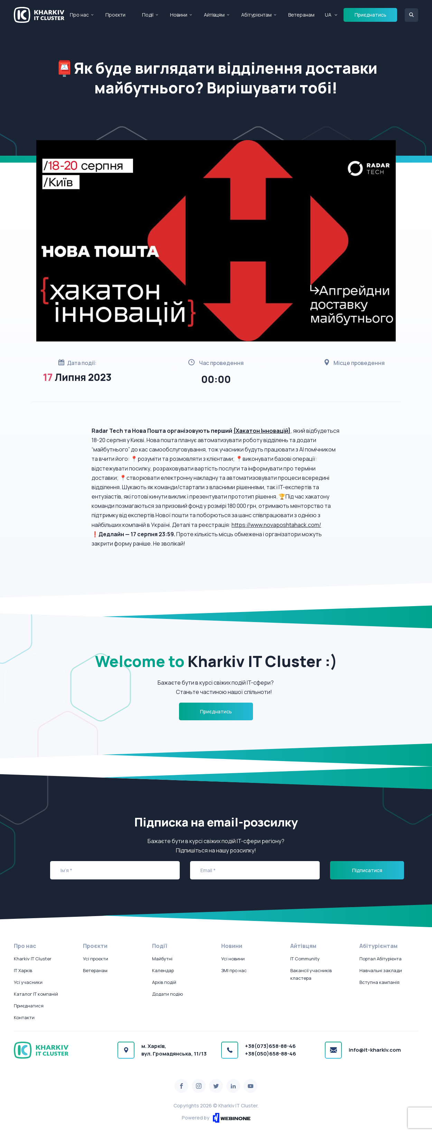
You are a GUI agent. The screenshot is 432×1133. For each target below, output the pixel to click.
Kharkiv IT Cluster (32, 959)
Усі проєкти (95, 959)
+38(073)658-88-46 (270, 1046)
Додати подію (167, 994)
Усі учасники (28, 982)
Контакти (24, 1017)
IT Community (305, 959)
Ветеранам (301, 14)
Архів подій (164, 982)
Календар (163, 970)
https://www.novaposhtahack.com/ (276, 525)
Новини (178, 14)
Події (147, 14)
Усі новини (233, 959)
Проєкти (115, 14)
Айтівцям (214, 14)
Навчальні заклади (380, 970)
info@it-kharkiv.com (375, 1049)
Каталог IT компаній (36, 994)
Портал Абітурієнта (380, 959)
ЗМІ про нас (234, 970)
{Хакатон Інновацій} (262, 431)
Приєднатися (29, 1006)
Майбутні (162, 959)
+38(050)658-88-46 (270, 1053)
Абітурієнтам (256, 14)
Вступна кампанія (379, 982)
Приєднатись (370, 14)
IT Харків (23, 970)
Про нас (79, 14)
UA (328, 14)
